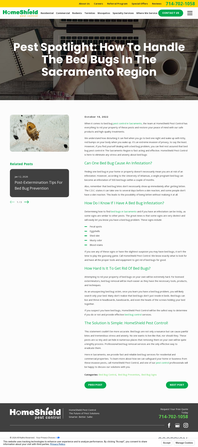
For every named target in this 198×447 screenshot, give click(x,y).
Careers (98, 3)
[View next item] (26, 202)
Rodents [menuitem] (77, 13)
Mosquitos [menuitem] (104, 13)
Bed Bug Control (107, 374)
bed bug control (133, 314)
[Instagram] (185, 425)
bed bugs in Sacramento (124, 211)
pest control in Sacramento (127, 123)
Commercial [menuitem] (63, 13)
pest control (162, 362)
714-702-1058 (180, 3)
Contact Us (170, 13)
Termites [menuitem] (89, 13)
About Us (84, 3)
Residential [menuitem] (47, 13)
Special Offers (140, 3)
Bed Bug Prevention (129, 374)
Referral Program (117, 3)
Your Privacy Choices (48, 437)
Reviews (156, 3)
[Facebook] (169, 425)
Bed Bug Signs (149, 374)
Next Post (177, 384)
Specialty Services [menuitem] (123, 13)
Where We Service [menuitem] (146, 13)
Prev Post (95, 384)
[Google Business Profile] (177, 425)
